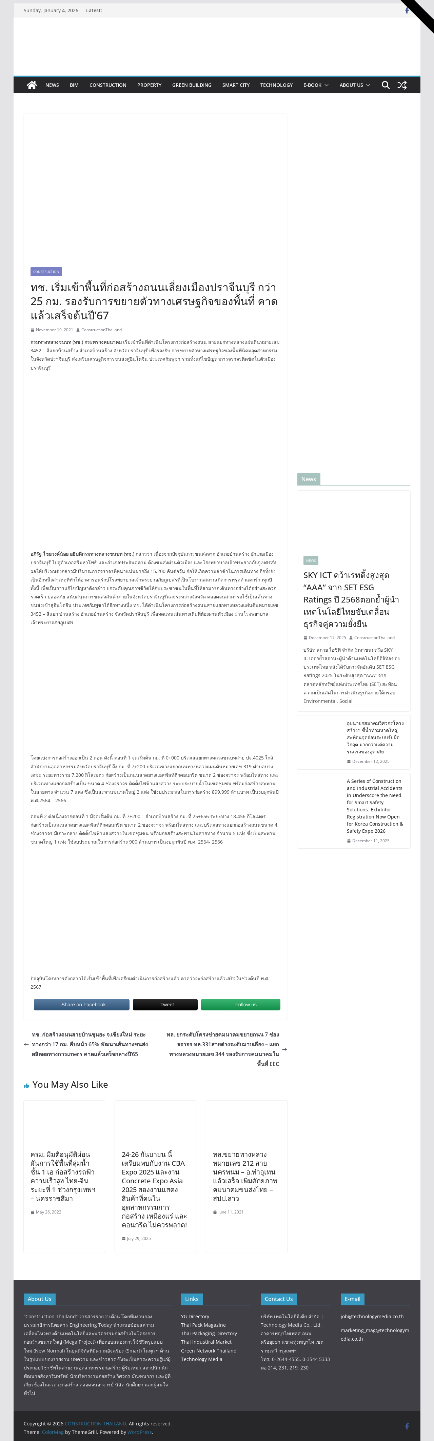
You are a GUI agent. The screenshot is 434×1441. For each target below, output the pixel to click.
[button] (325, 85)
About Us (351, 85)
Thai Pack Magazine (203, 1325)
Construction (108, 85)
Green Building (192, 85)
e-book (312, 85)
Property (149, 85)
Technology (276, 85)
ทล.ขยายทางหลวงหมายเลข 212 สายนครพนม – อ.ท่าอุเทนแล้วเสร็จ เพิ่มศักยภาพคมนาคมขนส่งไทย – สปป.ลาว (245, 1176)
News (52, 85)
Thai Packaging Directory (209, 1333)
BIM (74, 85)
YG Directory (195, 1316)
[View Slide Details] (286, 36)
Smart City (236, 85)
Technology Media (201, 1359)
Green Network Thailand (209, 1350)
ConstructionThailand (101, 330)
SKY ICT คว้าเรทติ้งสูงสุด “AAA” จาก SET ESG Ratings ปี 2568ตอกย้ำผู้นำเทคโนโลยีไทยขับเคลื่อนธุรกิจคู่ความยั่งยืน (351, 599)
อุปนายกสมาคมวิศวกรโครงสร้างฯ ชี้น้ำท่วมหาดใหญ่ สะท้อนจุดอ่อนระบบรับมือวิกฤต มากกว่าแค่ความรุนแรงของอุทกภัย (375, 737)
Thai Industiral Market (206, 1342)
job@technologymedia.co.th (372, 1316)
